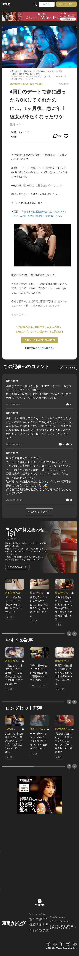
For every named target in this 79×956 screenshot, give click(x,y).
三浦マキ (15, 124)
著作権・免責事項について (43, 924)
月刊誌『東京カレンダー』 (59, 917)
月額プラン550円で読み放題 (39, 340)
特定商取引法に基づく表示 (43, 930)
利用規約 (42, 914)
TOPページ (33, 914)
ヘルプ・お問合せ (34, 919)
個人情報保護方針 (43, 919)
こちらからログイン (44, 348)
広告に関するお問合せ (34, 924)
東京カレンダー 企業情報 (34, 930)
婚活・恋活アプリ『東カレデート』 (62, 921)
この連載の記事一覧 (17, 567)
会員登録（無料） (66, 4)
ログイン (47, 4)
